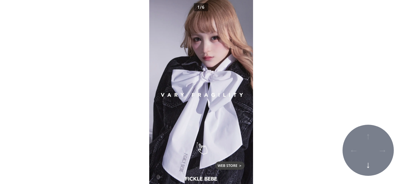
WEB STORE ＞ (230, 165)
